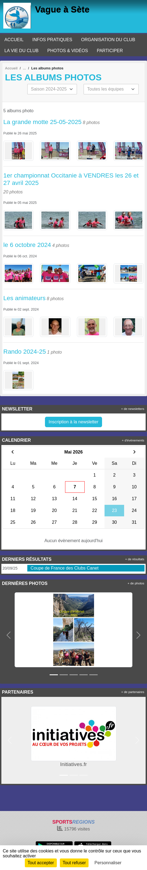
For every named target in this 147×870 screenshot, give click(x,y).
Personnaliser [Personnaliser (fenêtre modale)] (108, 862)
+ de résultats (134, 559)
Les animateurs (24, 298)
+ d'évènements (133, 440)
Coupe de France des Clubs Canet (64, 568)
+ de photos (136, 583)
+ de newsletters (132, 408)
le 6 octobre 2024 (27, 244)
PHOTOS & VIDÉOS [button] (67, 50)
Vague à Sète (62, 9)
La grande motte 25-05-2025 (42, 122)
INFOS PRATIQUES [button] (52, 39)
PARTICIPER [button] (110, 50)
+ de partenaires (132, 692)
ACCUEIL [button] (13, 39)
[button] (8, 635)
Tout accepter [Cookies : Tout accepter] (41, 862)
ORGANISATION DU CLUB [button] (108, 39)
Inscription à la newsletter (73, 421)
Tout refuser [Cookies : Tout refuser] (74, 862)
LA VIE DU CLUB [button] (21, 50)
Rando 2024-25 (24, 351)
